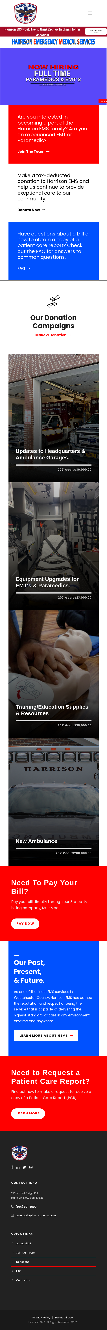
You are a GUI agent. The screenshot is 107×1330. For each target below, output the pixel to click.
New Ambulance (36, 841)
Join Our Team (25, 1252)
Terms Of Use (64, 1317)
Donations (22, 1262)
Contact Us (23, 1280)
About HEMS (23, 1243)
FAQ (18, 1271)
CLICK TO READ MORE (96, 31)
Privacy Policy (41, 1317)
